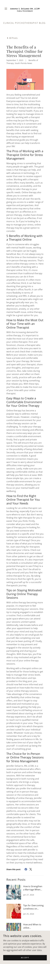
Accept (25, 957)
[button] (6, 8)
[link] (25, 8)
